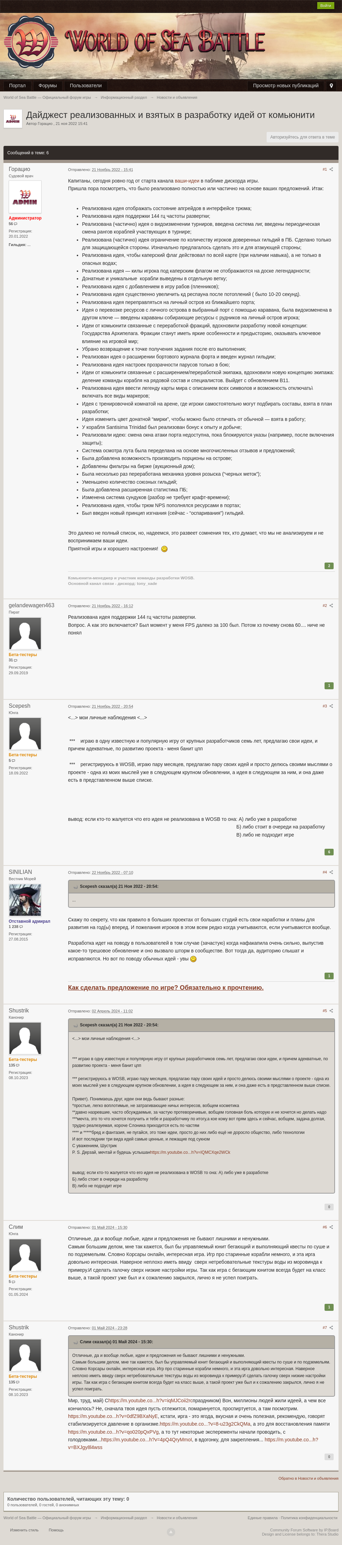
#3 (328, 706)
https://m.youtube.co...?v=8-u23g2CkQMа (205, 1424)
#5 (328, 1011)
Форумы (48, 85)
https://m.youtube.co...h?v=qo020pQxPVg (113, 1432)
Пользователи (86, 85)
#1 (328, 169)
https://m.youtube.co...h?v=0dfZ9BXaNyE (113, 1416)
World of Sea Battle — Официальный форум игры (47, 1518)
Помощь (56, 1530)
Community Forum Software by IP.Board (304, 1530)
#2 (328, 605)
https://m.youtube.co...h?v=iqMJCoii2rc (150, 1400)
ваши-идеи (187, 181)
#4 (328, 872)
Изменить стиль (24, 1530)
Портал (17, 85)
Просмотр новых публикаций (286, 85)
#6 (328, 1227)
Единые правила (263, 1518)
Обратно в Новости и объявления (308, 1478)
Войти (325, 5)
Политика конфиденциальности (309, 1518)
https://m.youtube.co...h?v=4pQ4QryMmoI (146, 1439)
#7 (328, 1327)
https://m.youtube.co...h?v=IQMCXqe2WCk (190, 1152)
